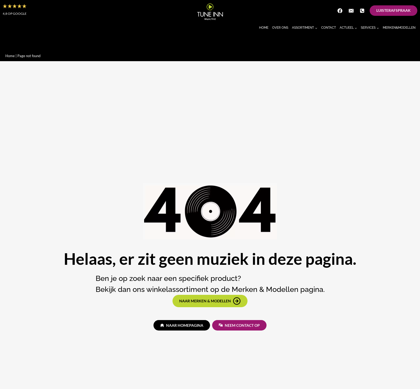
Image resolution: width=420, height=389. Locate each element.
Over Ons (280, 28)
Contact (328, 28)
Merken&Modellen (399, 28)
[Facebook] (340, 11)
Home (263, 28)
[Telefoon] (362, 11)
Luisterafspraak (393, 10)
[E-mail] (351, 11)
